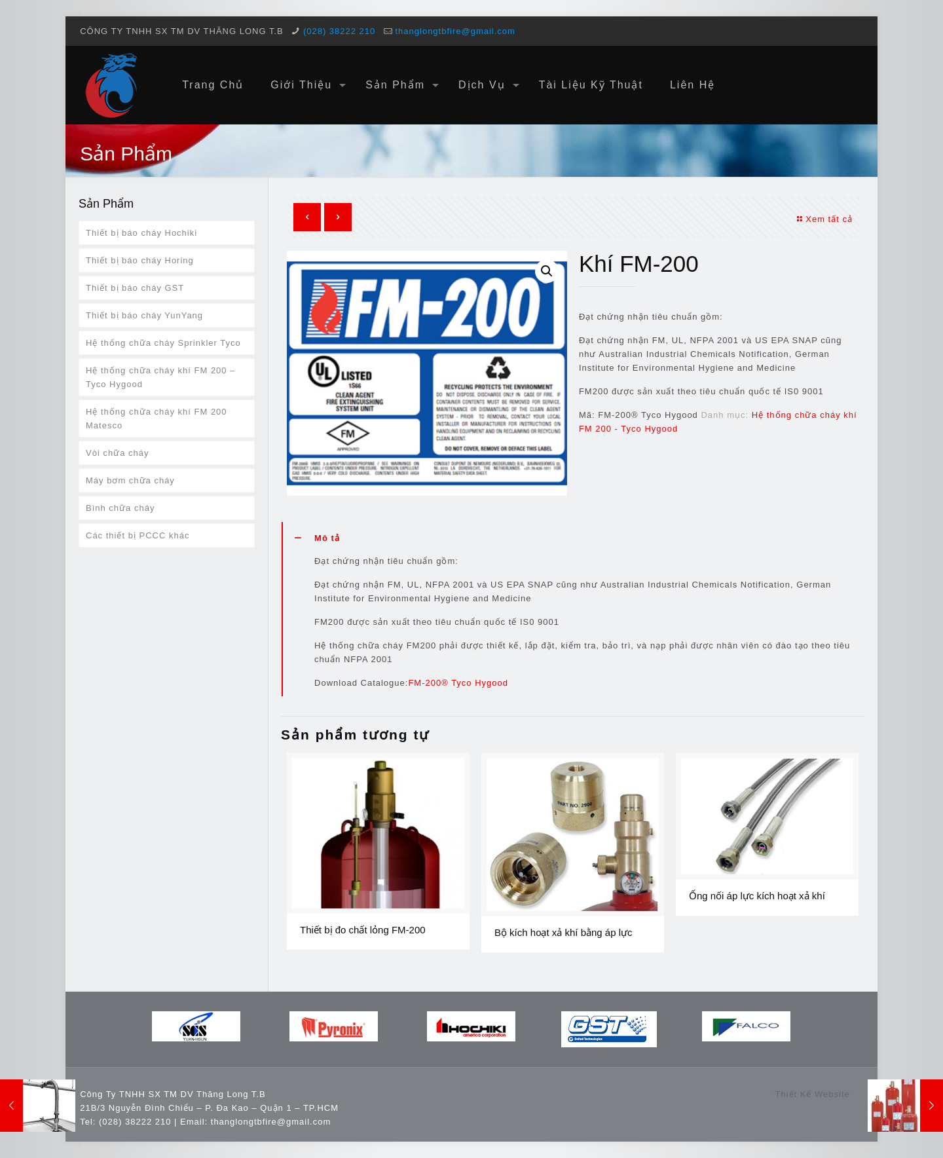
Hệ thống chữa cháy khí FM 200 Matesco (156, 418)
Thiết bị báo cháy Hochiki (141, 233)
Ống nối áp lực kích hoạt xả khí (757, 895)
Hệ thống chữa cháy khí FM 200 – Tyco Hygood (160, 377)
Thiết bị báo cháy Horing (140, 260)
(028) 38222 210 (339, 31)
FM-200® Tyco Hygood (458, 683)
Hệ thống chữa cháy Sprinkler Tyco (163, 343)
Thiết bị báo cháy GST (135, 288)
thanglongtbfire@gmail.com (455, 31)
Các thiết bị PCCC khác (137, 535)
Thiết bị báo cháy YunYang (144, 315)
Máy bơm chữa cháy (130, 480)
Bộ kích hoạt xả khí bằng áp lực (563, 932)
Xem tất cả (823, 219)
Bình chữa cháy (120, 508)
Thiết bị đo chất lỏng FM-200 (363, 929)
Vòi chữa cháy (117, 453)
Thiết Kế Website (812, 1094)
